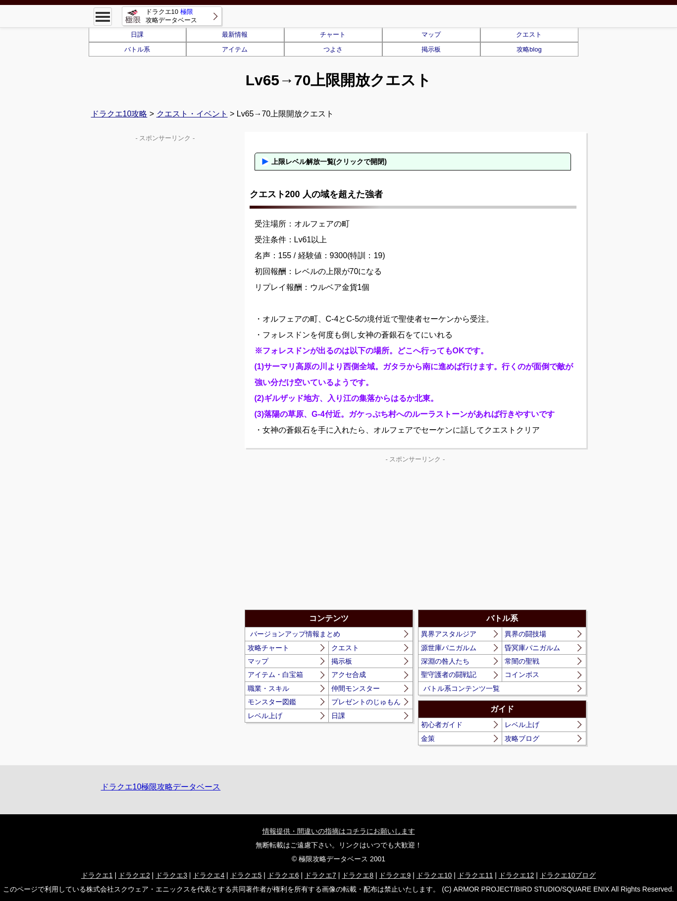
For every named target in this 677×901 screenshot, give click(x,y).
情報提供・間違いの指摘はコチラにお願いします (338, 831)
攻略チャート (268, 648)
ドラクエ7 (320, 875)
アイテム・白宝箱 (275, 674)
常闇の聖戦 (522, 661)
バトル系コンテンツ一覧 (461, 688)
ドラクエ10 (434, 875)
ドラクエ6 (283, 875)
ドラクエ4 (208, 875)
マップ (431, 34)
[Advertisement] (330, 535)
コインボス (522, 674)
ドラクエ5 (246, 875)
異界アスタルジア (448, 634)
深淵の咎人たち (445, 661)
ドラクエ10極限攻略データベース (161, 787)
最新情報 (235, 34)
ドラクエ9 (395, 875)
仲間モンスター (355, 688)
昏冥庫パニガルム (532, 648)
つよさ (333, 49)
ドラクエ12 (516, 875)
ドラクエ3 (171, 875)
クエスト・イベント (192, 114)
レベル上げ (265, 716)
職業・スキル (268, 688)
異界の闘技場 (525, 634)
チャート (333, 34)
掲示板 (431, 49)
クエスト (529, 34)
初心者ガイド (442, 725)
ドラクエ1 (97, 875)
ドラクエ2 (134, 875)
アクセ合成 (348, 674)
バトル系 (137, 49)
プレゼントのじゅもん (366, 702)
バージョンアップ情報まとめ (295, 634)
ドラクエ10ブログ (568, 875)
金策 (428, 738)
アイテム (235, 49)
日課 (137, 34)
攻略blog (529, 49)
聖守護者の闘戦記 (448, 674)
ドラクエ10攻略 (119, 114)
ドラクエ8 (357, 875)
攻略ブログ (522, 738)
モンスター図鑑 (272, 702)
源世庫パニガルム (448, 648)
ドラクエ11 (475, 875)
